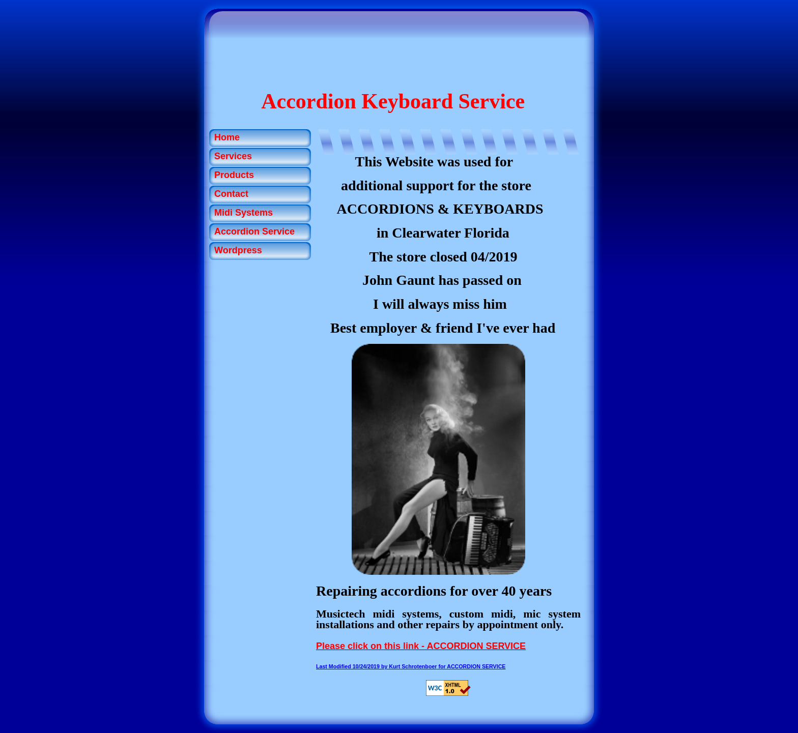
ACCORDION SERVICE (476, 666)
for (381, 666)
